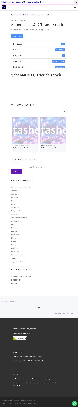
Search (16, 171)
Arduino (28, 15)
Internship (16, 280)
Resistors (14, 248)
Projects (15, 283)
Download (17, 36)
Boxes (13, 201)
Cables (13, 204)
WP (11, 403)
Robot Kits (15, 251)
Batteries (14, 197)
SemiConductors (17, 255)
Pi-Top (13, 241)
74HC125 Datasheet (48, 148)
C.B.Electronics (13, 400)
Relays (13, 245)
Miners (13, 238)
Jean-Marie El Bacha (20, 30)
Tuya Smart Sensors (18, 262)
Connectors (15, 214)
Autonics (14, 194)
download (20, 15)
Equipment (15, 221)
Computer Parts (17, 211)
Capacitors (15, 207)
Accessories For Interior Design (22, 187)
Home (13, 15)
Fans (12, 224)
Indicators (15, 235)
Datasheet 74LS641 (20, 148)
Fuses (13, 228)
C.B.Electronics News (21, 276)
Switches (14, 258)
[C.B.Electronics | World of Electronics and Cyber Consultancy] (4, 7)
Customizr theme (31, 403)
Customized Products (19, 218)
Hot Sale (14, 231)
